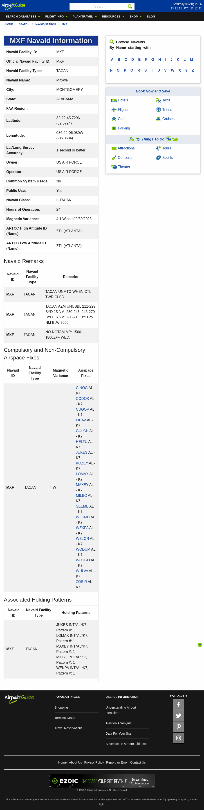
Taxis (163, 100)
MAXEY (82, 485)
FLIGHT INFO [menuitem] (54, 16)
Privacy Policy (94, 762)
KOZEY (82, 463)
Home (9, 24)
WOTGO (83, 560)
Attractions (123, 148)
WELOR (82, 539)
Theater (120, 167)
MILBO (81, 495)
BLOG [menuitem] (151, 16)
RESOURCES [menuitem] (111, 16)
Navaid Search (46, 24)
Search (24, 24)
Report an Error (117, 762)
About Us (75, 762)
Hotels (119, 100)
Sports (164, 158)
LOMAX (82, 474)
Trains (164, 110)
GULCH (82, 431)
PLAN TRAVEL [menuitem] (83, 16)
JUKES (82, 452)
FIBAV (81, 420)
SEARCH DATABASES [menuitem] (20, 16)
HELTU (81, 442)
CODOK (82, 399)
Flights (120, 110)
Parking (120, 128)
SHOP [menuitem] (134, 16)
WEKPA (82, 528)
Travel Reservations (69, 728)
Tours (163, 148)
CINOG (82, 388)
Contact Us (138, 762)
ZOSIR (81, 582)
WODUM (83, 549)
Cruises (165, 119)
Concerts (121, 158)
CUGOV (82, 409)
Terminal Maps (65, 718)
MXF (64, 24)
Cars (118, 119)
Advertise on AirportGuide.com (127, 744)
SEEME (82, 506)
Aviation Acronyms (119, 723)
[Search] (130, 6)
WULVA (82, 571)
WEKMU (83, 517)
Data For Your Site (118, 733)
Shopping (61, 707)
